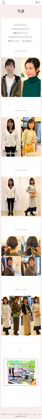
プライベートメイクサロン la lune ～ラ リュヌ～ (22, 414)
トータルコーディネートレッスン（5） (20, 37)
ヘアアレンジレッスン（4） (20, 29)
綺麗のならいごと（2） (20, 33)
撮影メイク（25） (13, 41)
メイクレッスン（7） (20, 25)
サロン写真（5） (27, 41)
